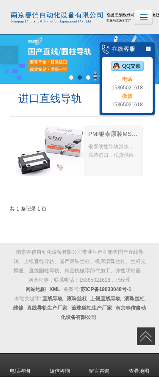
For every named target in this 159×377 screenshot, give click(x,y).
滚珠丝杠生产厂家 (91, 308)
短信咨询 (60, 365)
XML (55, 289)
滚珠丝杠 (77, 299)
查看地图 (139, 365)
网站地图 (35, 289)
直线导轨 (52, 299)
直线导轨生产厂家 (47, 308)
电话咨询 (20, 365)
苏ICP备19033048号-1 (106, 289)
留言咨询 (99, 365)
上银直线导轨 (105, 299)
